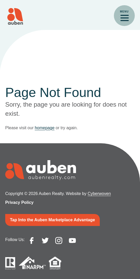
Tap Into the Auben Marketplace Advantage (52, 220)
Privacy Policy (19, 202)
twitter (45, 240)
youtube (72, 240)
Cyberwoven (99, 193)
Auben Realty (15, 16)
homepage (45, 128)
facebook (31, 240)
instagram (59, 240)
